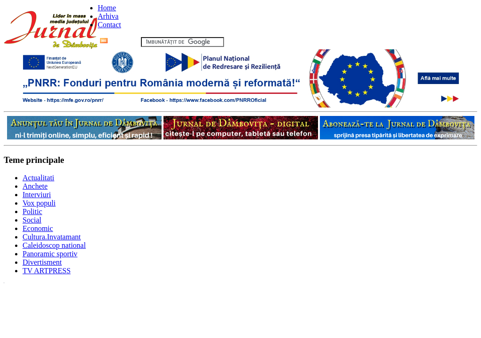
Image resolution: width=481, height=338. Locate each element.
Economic (38, 228)
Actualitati (38, 178)
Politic (32, 211)
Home (107, 8)
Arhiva (108, 16)
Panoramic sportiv (50, 254)
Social (32, 220)
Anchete (35, 186)
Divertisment (42, 262)
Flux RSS (119, 42)
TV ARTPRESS (46, 271)
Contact (109, 25)
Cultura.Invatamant (52, 237)
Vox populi (39, 203)
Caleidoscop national (54, 245)
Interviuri (37, 195)
